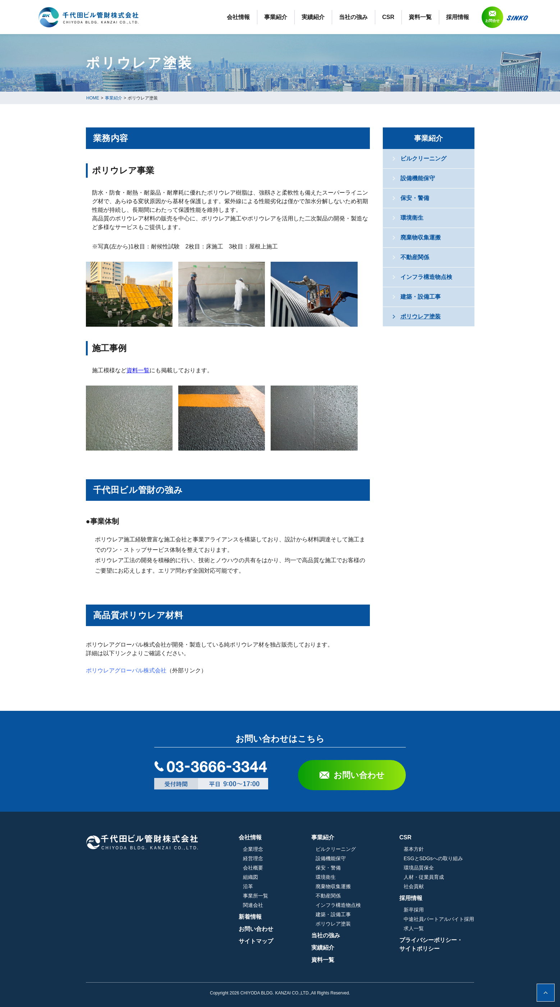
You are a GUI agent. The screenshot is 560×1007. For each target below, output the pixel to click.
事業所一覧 (255, 896)
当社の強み (353, 17)
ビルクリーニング (423, 158)
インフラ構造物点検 (426, 277)
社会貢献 (414, 886)
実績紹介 (313, 17)
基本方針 (414, 849)
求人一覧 (414, 928)
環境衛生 (411, 218)
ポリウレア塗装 (420, 316)
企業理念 (253, 849)
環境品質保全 (419, 868)
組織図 (250, 877)
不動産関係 (414, 257)
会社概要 (253, 868)
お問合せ (492, 21)
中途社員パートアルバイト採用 (439, 919)
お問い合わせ (359, 775)
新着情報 (250, 917)
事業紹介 (275, 17)
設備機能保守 (417, 178)
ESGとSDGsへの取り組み (433, 858)
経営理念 (253, 858)
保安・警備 (414, 198)
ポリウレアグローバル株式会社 (126, 670)
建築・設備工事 (420, 297)
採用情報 (457, 17)
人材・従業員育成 (424, 877)
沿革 (248, 886)
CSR (388, 17)
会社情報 (238, 17)
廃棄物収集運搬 (420, 237)
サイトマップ (256, 941)
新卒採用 (414, 910)
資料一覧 (420, 17)
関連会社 (253, 905)
